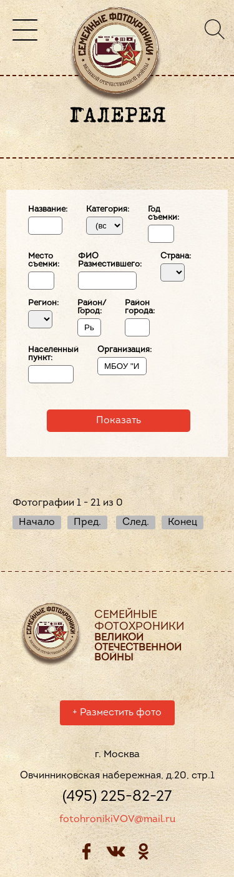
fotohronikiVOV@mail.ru (117, 821)
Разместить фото (117, 715)
